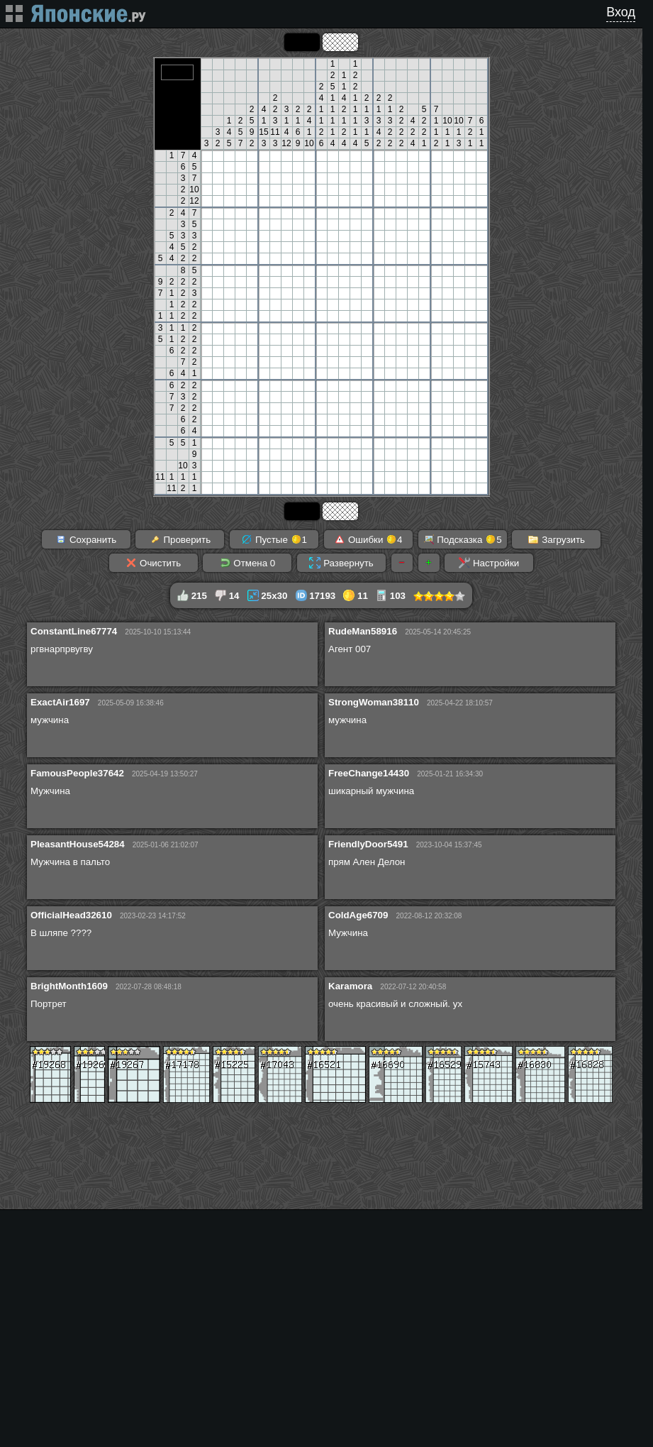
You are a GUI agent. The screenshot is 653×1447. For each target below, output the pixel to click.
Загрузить (556, 539)
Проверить (180, 539)
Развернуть (341, 562)
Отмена (248, 562)
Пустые (274, 539)
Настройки (489, 562)
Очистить (153, 562)
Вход (620, 12)
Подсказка (462, 539)
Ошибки (368, 539)
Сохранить (85, 539)
